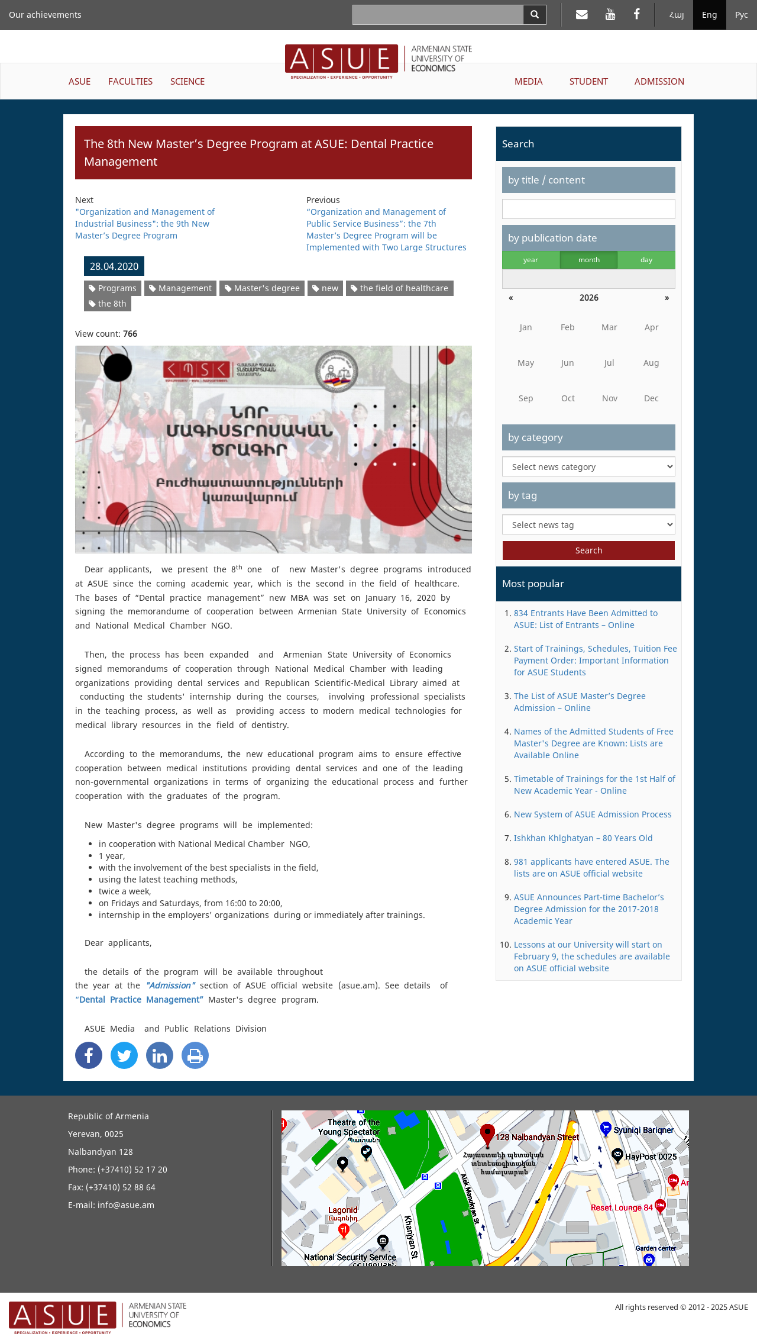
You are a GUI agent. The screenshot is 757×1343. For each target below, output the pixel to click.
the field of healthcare (399, 288)
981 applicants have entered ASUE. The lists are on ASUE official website (591, 867)
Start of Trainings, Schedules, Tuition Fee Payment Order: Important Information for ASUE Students (595, 660)
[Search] (534, 15)
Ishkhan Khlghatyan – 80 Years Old (583, 837)
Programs (113, 288)
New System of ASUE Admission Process (593, 814)
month (589, 260)
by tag (522, 495)
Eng (709, 14)
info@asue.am (126, 1204)
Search (589, 550)
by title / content (546, 179)
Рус (741, 14)
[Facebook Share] (88, 1055)
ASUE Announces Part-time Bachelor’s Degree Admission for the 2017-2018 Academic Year (589, 908)
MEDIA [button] (529, 81)
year (530, 260)
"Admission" (170, 985)
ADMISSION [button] (659, 81)
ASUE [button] (79, 81)
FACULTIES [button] (130, 81)
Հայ (676, 14)
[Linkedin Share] (159, 1055)
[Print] (195, 1055)
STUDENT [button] (589, 81)
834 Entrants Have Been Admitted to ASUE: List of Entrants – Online (586, 618)
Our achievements (45, 14)
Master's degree (262, 288)
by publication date (552, 237)
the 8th (108, 303)
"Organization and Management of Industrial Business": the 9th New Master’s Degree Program (145, 223)
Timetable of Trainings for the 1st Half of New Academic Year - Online (594, 784)
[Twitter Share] (124, 1055)
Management (180, 288)
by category (535, 437)
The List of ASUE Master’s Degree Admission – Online (580, 701)
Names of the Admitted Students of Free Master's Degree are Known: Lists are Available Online (594, 743)
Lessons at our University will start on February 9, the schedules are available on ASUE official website (592, 956)
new (325, 288)
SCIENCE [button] (187, 81)
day (646, 260)
